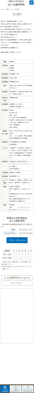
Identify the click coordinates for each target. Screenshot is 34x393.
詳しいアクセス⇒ (17, 283)
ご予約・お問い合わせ (17, 240)
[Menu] (31, 2)
